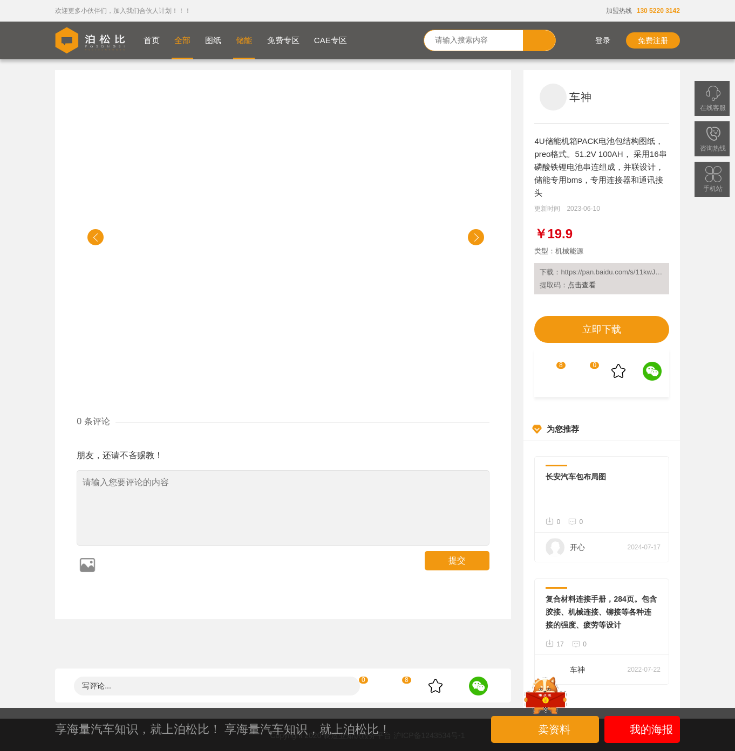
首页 (152, 40)
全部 (182, 40)
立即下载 (601, 329)
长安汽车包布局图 (576, 476)
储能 (244, 40)
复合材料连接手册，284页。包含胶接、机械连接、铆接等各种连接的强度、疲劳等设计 (601, 612)
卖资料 (546, 729)
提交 (457, 560)
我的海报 (642, 729)
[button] (95, 237)
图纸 (213, 40)
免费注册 (653, 40)
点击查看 (582, 285)
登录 (595, 40)
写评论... (96, 685)
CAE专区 (330, 40)
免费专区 (283, 40)
